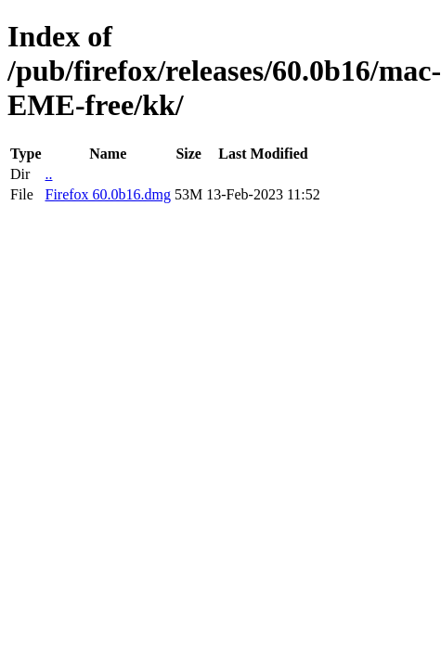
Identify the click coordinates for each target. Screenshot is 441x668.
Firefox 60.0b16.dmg (108, 194)
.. (48, 174)
